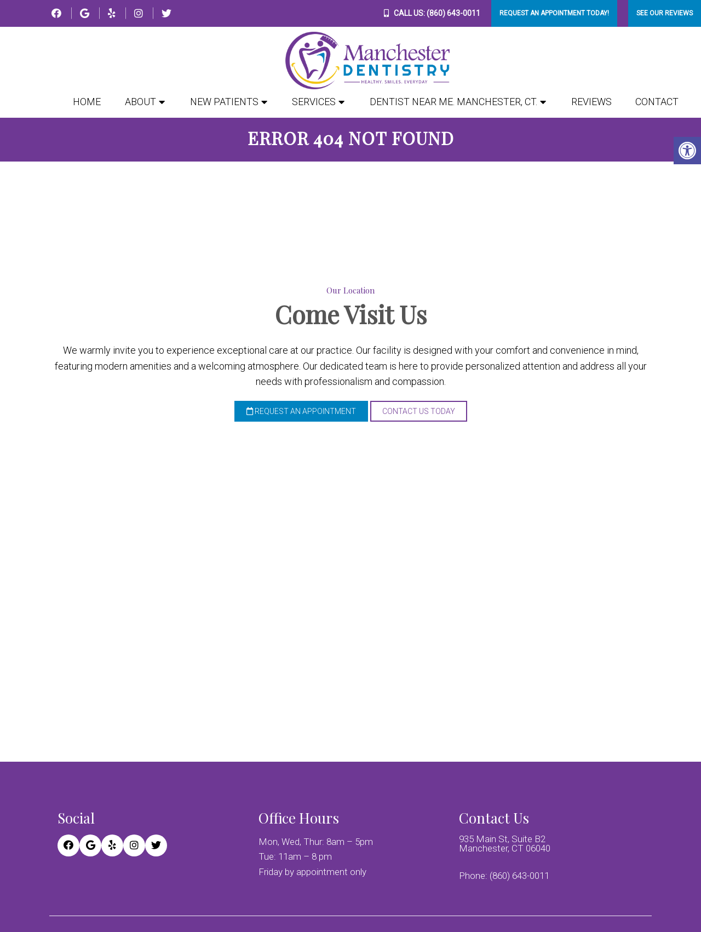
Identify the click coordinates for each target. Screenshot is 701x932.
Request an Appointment (301, 415)
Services (314, 102)
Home (87, 102)
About (140, 102)
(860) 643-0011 (453, 13)
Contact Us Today (418, 415)
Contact (657, 102)
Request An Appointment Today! (554, 13)
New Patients (224, 102)
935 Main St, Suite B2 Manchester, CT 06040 (504, 845)
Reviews (591, 102)
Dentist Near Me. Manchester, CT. (453, 102)
